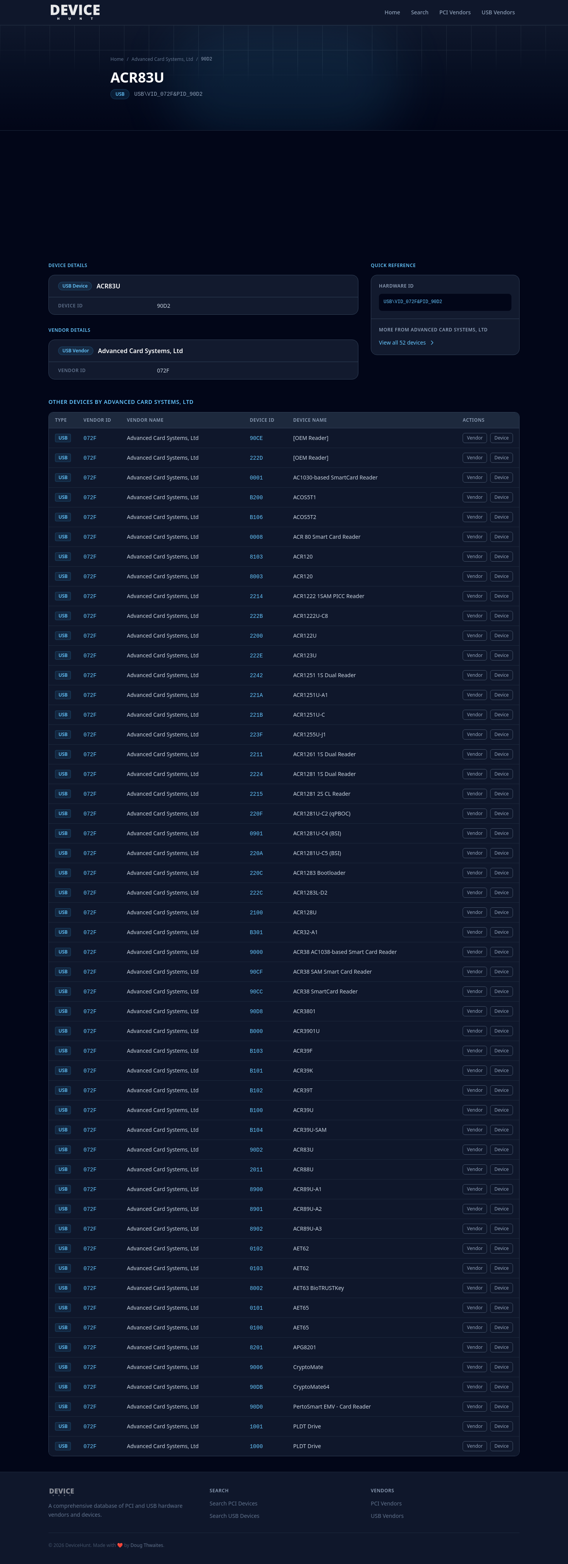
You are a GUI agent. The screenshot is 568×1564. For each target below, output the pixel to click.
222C (256, 893)
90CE (256, 438)
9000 (256, 952)
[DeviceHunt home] (75, 12)
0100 (256, 1328)
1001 (256, 1427)
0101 (256, 1308)
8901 (256, 1209)
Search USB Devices (235, 1515)
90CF (256, 972)
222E (256, 656)
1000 (256, 1446)
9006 (256, 1367)
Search (420, 12)
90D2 (256, 1150)
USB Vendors (498, 12)
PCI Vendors (455, 12)
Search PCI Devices (234, 1503)
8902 (256, 1229)
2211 (256, 755)
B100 (256, 1110)
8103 (256, 557)
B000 (256, 1031)
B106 (256, 517)
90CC (256, 992)
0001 (256, 478)
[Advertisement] (284, 189)
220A (256, 853)
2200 (256, 636)
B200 (256, 498)
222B (256, 616)
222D (256, 458)
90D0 (256, 1407)
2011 (256, 1170)
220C (256, 873)
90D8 (256, 1012)
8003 (256, 577)
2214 (256, 596)
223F (256, 735)
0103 (256, 1269)
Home (392, 12)
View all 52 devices (407, 342)
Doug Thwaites (147, 1545)
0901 (256, 834)
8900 (256, 1189)
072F (89, 438)
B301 (256, 932)
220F (256, 814)
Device (501, 438)
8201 (256, 1348)
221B (256, 715)
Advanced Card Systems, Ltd (162, 59)
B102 (256, 1091)
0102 (256, 1249)
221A (256, 695)
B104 (256, 1130)
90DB (256, 1387)
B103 (256, 1051)
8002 (256, 1288)
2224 (256, 774)
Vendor (475, 438)
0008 (256, 537)
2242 (256, 676)
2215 (256, 794)
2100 (256, 913)
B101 (256, 1071)
